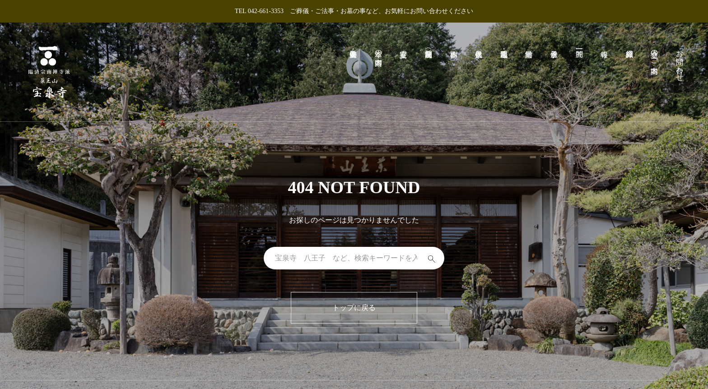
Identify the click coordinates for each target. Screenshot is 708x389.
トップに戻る (354, 307)
